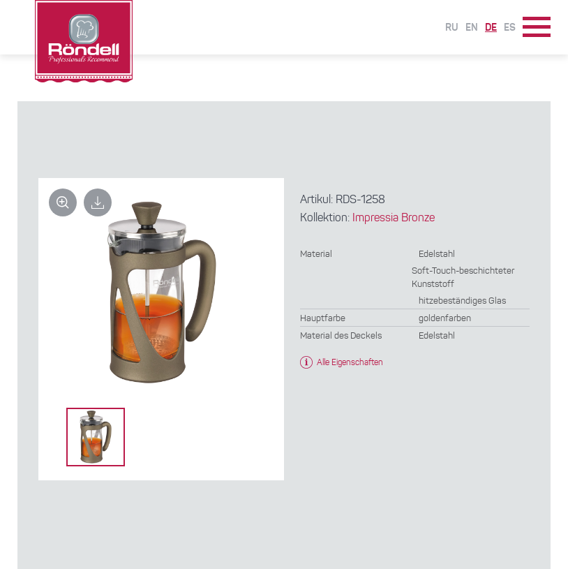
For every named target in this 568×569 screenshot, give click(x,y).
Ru (451, 28)
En (471, 28)
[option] (95, 437)
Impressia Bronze (393, 218)
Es (510, 28)
